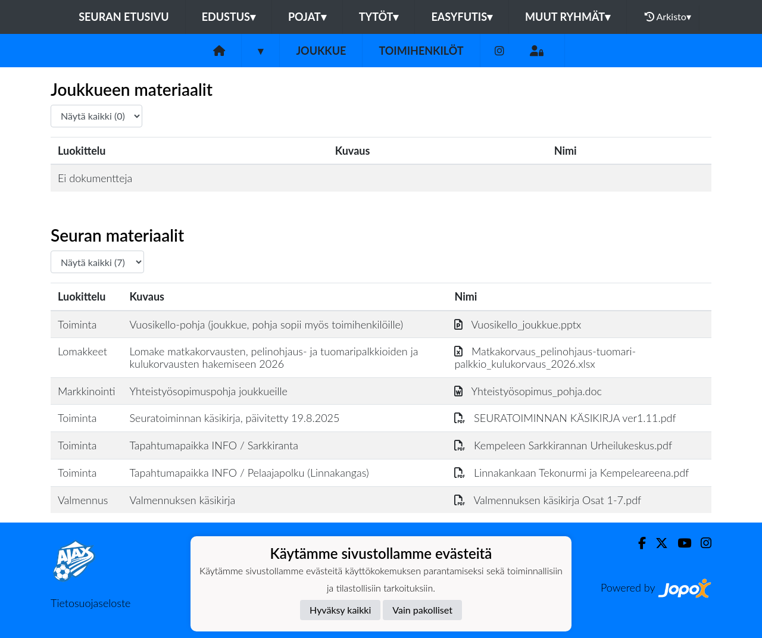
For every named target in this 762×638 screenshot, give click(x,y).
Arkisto (668, 17)
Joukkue (321, 50)
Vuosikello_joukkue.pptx (517, 324)
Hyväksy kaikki (340, 609)
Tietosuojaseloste (90, 602)
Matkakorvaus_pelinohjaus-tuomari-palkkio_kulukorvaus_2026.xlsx (545, 357)
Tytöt (379, 16)
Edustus (228, 16)
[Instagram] (499, 51)
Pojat (307, 16)
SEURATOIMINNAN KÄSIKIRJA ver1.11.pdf (565, 417)
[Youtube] (679, 543)
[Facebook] (637, 543)
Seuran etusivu (124, 16)
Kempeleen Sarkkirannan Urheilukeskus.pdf (563, 445)
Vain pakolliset (422, 609)
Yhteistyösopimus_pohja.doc (528, 391)
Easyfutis (461, 16)
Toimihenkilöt (421, 50)
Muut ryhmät (567, 16)
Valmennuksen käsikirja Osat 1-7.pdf (547, 499)
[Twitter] (657, 543)
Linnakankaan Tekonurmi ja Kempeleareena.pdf (571, 472)
